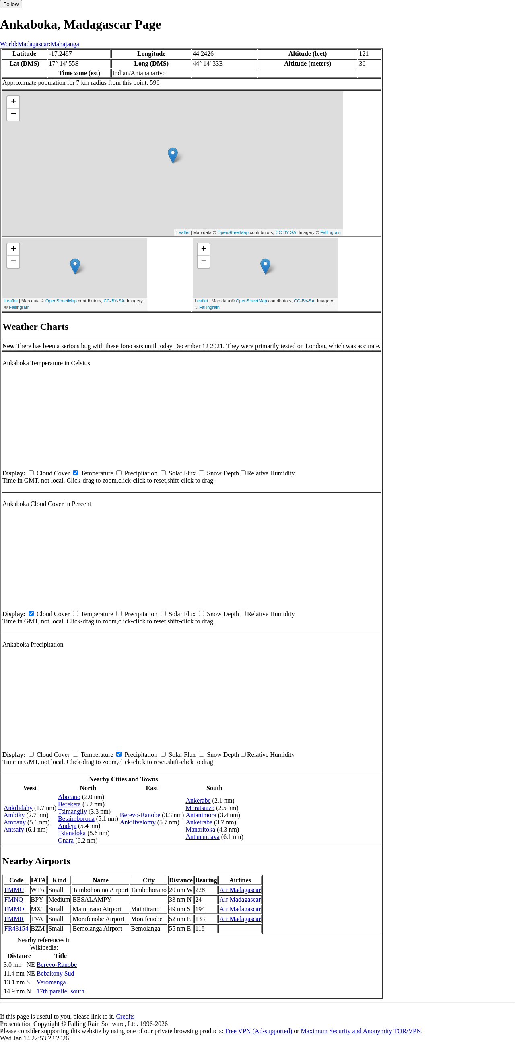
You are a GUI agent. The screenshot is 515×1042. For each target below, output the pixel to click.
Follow (11, 4)
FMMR (14, 918)
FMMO (14, 909)
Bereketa (69, 804)
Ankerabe (197, 800)
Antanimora (200, 815)
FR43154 (16, 928)
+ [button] (13, 102)
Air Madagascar (240, 889)
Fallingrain (330, 232)
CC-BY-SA (285, 232)
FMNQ (13, 899)
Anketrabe (198, 822)
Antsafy (14, 829)
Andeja (67, 825)
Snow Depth (223, 473)
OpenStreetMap (233, 232)
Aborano (69, 796)
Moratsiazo (199, 807)
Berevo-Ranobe (140, 815)
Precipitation (140, 473)
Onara (66, 840)
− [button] (13, 115)
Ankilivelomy (138, 822)
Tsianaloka (72, 833)
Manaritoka (200, 829)
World (8, 44)
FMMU (14, 889)
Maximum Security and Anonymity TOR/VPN (361, 1031)
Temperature (97, 473)
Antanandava (202, 836)
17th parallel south (60, 991)
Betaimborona (76, 818)
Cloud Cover (53, 473)
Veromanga (51, 982)
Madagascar (33, 44)
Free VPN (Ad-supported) (258, 1031)
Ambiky (14, 815)
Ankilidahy (18, 807)
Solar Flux (182, 473)
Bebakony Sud (55, 973)
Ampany (15, 822)
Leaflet (183, 232)
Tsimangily (72, 811)
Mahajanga (65, 44)
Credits (125, 1016)
